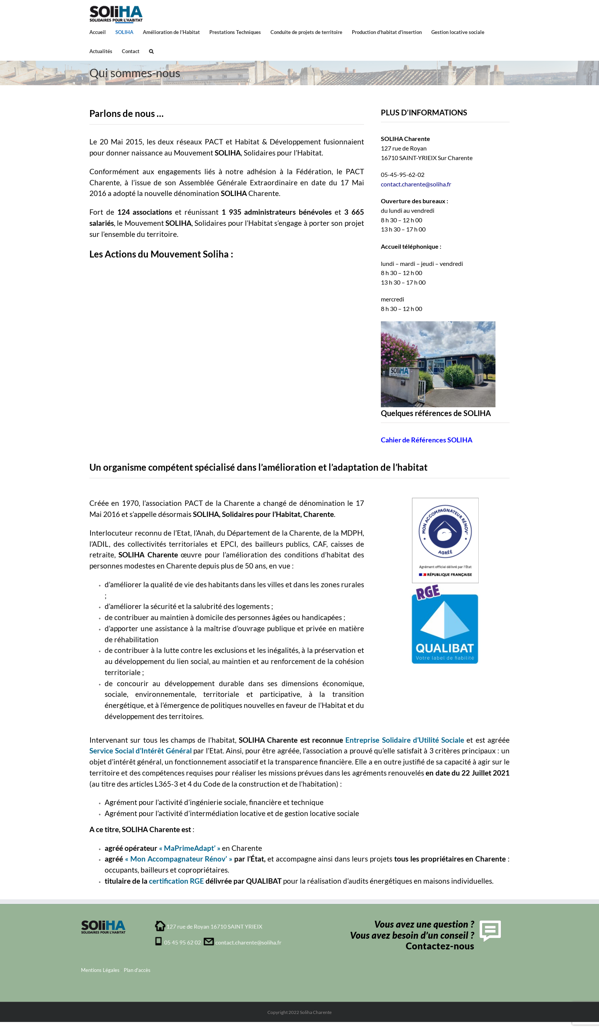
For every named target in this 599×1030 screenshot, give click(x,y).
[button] (151, 50)
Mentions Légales (100, 970)
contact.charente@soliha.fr (416, 184)
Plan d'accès (137, 970)
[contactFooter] (423, 923)
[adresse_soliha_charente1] (218, 923)
